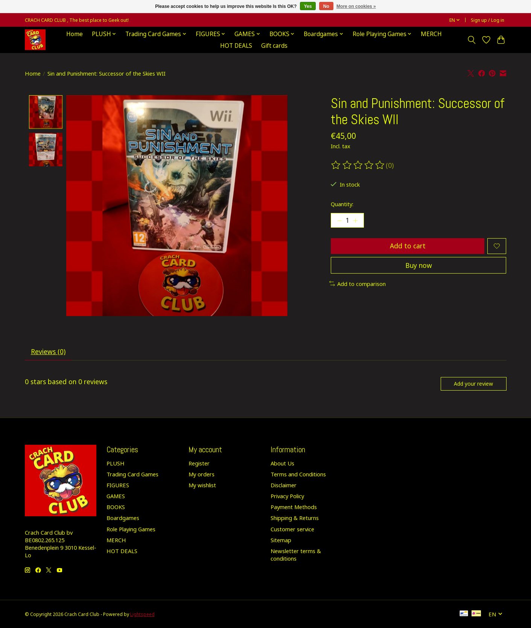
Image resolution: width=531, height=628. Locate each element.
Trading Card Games (132, 474)
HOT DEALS (236, 46)
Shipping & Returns (295, 518)
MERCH (431, 34)
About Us (282, 463)
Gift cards (274, 46)
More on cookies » (356, 6)
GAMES (116, 496)
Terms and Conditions (298, 474)
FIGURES (118, 485)
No (326, 6)
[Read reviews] (358, 165)
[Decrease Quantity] (339, 220)
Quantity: (342, 204)
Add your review (473, 384)
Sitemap (281, 540)
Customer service (292, 529)
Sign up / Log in (487, 20)
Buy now (418, 265)
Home (74, 34)
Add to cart (407, 246)
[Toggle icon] (471, 40)
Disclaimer (284, 485)
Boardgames (123, 518)
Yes (308, 6)
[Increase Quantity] (355, 220)
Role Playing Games (131, 529)
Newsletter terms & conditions (296, 555)
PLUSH (116, 463)
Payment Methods (294, 507)
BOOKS (116, 507)
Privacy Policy (287, 496)
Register (199, 463)
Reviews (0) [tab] (48, 351)
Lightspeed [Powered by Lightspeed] (142, 614)
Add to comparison (357, 284)
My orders (202, 474)
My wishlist (202, 485)
